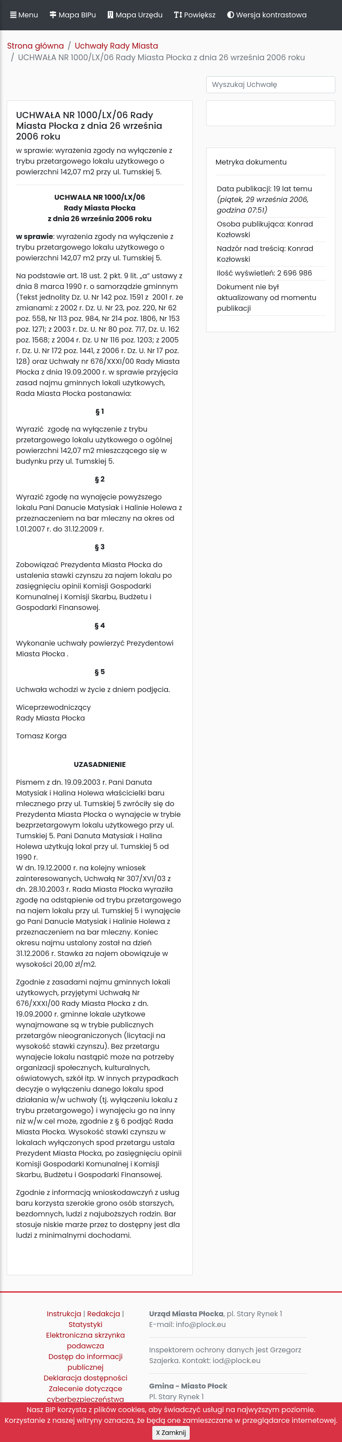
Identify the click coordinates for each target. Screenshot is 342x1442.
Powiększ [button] (195, 15)
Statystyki (85, 1324)
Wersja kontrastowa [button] (267, 15)
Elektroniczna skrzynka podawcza (85, 1340)
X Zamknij (171, 1432)
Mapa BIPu (72, 15)
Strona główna (35, 46)
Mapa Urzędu (135, 15)
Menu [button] (24, 15)
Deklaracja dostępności (85, 1378)
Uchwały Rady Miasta (116, 46)
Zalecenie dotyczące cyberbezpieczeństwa (85, 1394)
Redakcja (103, 1314)
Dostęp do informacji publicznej (86, 1361)
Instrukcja (64, 1314)
